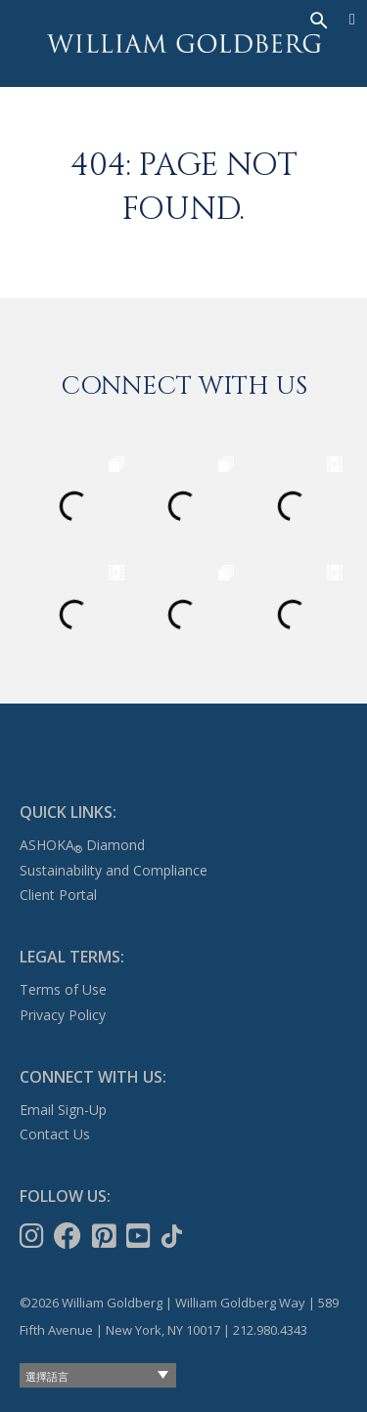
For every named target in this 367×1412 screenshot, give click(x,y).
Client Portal (58, 894)
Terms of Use (63, 989)
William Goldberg (184, 43)
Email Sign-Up (63, 1109)
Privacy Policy (63, 1015)
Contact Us (55, 1134)
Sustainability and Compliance (113, 870)
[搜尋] (317, 18)
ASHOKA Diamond (82, 844)
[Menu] (353, 19)
